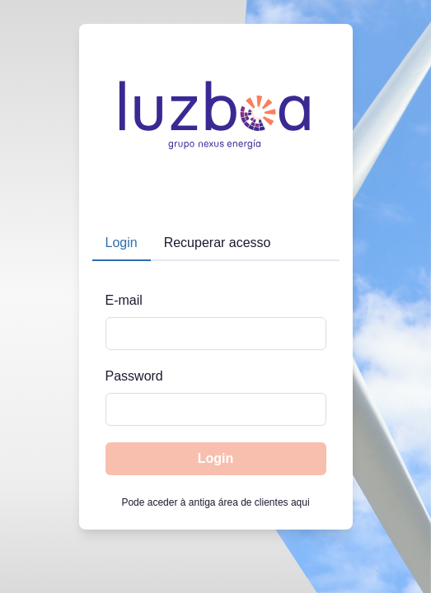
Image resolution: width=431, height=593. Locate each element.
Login (216, 458)
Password (134, 376)
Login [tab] (121, 243)
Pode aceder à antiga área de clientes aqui (215, 502)
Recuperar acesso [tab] (217, 243)
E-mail (124, 300)
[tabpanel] (216, 374)
